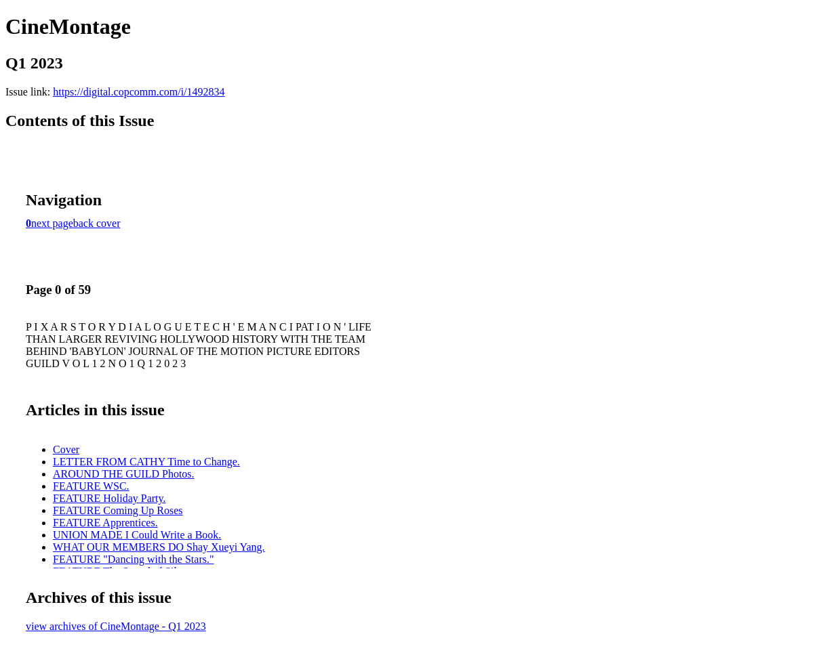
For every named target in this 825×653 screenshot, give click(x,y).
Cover (66, 449)
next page (52, 223)
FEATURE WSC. (91, 486)
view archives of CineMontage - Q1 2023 (116, 626)
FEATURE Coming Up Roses (118, 510)
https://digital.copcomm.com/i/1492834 (138, 92)
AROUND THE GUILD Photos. (124, 474)
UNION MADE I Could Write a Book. (137, 535)
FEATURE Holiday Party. (109, 498)
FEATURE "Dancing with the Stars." (133, 559)
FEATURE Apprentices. (105, 522)
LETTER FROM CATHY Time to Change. (146, 461)
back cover (97, 223)
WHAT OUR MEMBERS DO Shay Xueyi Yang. (159, 547)
